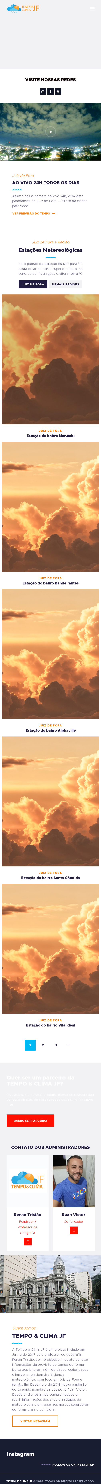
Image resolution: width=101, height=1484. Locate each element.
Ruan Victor (73, 1214)
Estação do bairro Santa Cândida (50, 878)
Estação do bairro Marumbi (50, 436)
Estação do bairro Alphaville (50, 730)
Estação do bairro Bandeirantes (50, 583)
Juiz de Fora (33, 284)
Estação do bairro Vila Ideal (50, 1025)
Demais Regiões (65, 284)
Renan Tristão (27, 1214)
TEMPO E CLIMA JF (19, 1481)
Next (68, 1045)
